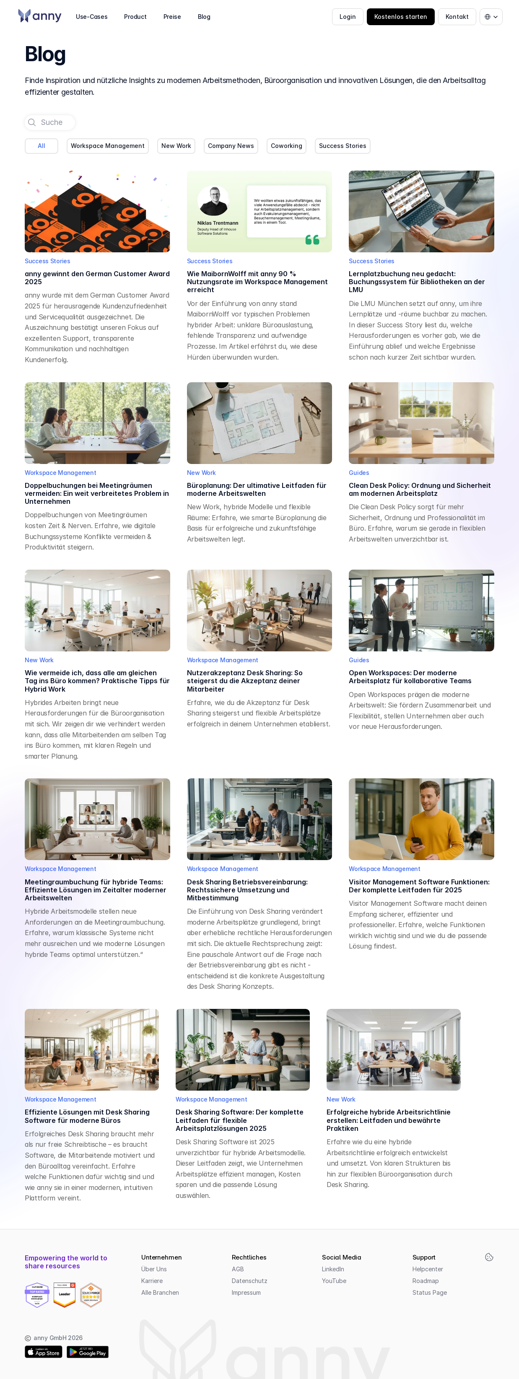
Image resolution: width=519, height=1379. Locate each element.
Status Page (430, 1292)
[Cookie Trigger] (489, 1257)
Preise (172, 16)
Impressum (246, 1292)
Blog (204, 16)
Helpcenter (428, 1269)
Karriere (152, 1280)
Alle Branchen (160, 1292)
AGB (238, 1269)
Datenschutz (249, 1280)
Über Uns (154, 1269)
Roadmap (426, 1280)
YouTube (334, 1280)
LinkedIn (333, 1269)
